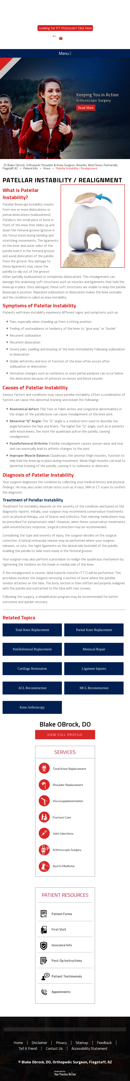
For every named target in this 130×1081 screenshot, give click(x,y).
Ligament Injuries (94, 668)
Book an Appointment (80, 38)
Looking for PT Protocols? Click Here (65, 28)
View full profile (65, 734)
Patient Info (30, 168)
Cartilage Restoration (32, 668)
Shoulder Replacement (68, 785)
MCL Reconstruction (93, 688)
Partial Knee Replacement (94, 630)
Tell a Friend (27, 1048)
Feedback (104, 1042)
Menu (65, 53)
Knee (46, 168)
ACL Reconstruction (32, 688)
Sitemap (82, 1042)
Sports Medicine (64, 866)
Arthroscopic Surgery (67, 850)
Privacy (61, 1042)
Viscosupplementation (68, 801)
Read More (86, 107)
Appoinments (61, 991)
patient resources (65, 895)
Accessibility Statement (90, 1048)
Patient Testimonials (67, 976)
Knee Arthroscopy (32, 707)
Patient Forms (62, 913)
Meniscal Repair (94, 649)
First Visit (59, 929)
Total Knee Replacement (32, 630)
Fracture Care (62, 817)
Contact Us (54, 1048)
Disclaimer (39, 1042)
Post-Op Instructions (67, 960)
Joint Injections (63, 833)
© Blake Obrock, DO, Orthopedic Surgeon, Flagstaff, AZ (65, 1062)
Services (65, 752)
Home (18, 1042)
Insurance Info (62, 945)
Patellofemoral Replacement (32, 649)
